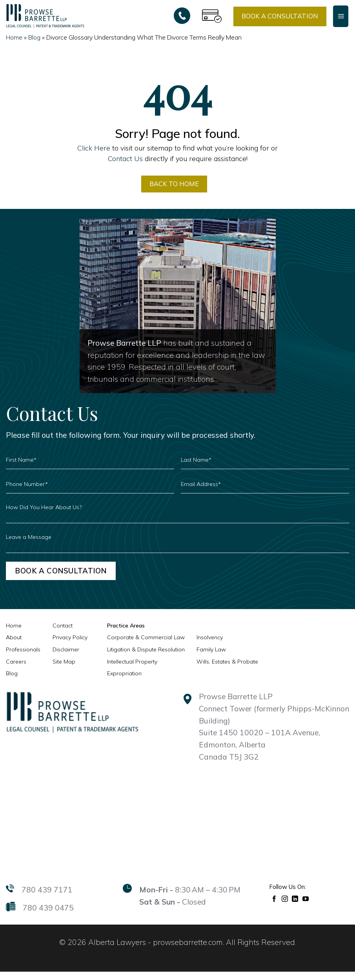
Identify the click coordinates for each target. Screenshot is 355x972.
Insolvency (210, 637)
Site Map (64, 661)
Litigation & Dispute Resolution (146, 650)
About (14, 637)
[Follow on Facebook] (274, 898)
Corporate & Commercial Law (146, 637)
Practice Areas (126, 625)
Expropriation (124, 673)
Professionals (23, 650)
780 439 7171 (47, 890)
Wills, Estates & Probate (227, 661)
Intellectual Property (132, 661)
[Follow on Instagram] (285, 898)
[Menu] (340, 16)
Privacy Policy (70, 637)
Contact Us (125, 158)
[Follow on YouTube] (305, 898)
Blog (34, 37)
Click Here (93, 147)
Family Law (211, 650)
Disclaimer (66, 650)
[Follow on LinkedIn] (295, 898)
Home (14, 37)
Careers (16, 661)
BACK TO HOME (174, 184)
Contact (63, 625)
